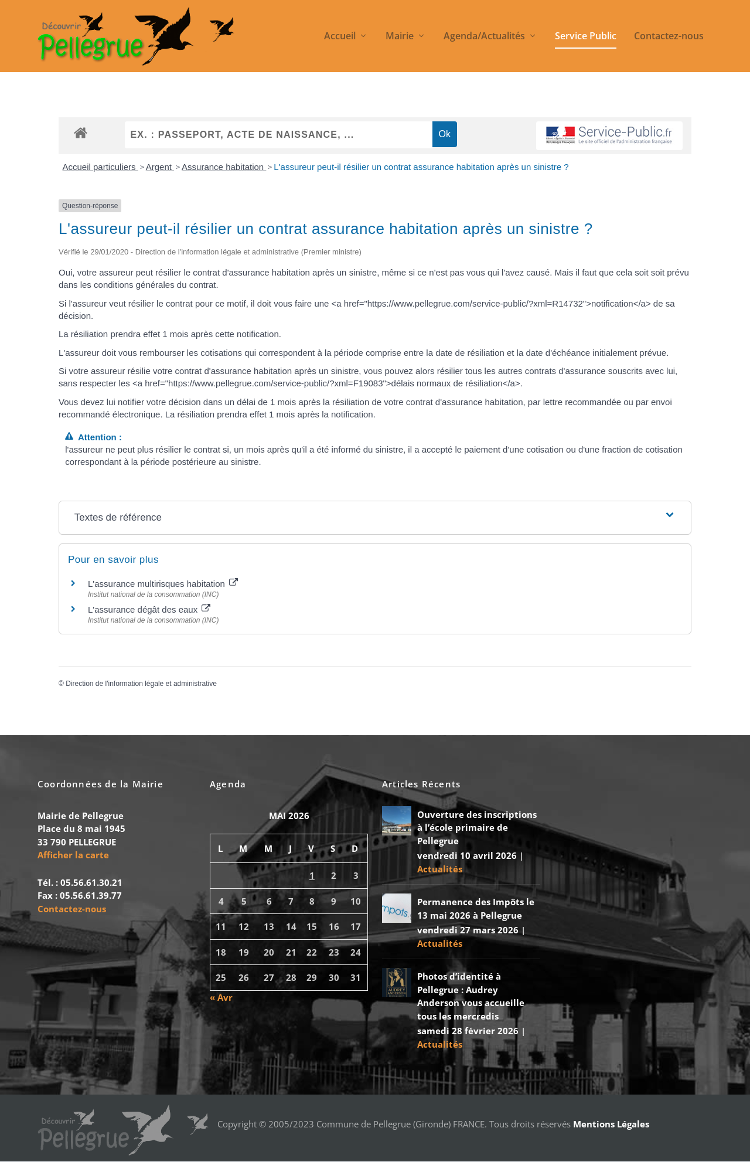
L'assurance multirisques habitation (163, 584)
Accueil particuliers (100, 167)
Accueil (340, 37)
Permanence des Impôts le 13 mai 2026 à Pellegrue (475, 909)
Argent (160, 167)
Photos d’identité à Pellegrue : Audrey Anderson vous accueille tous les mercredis (470, 996)
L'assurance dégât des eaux (149, 609)
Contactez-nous (669, 37)
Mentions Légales (611, 1124)
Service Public (585, 37)
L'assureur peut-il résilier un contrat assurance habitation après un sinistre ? (421, 167)
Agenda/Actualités (484, 37)
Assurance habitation (224, 167)
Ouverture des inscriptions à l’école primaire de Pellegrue (477, 827)
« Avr (221, 997)
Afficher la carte (73, 855)
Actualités (439, 869)
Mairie (400, 37)
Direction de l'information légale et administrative (141, 683)
